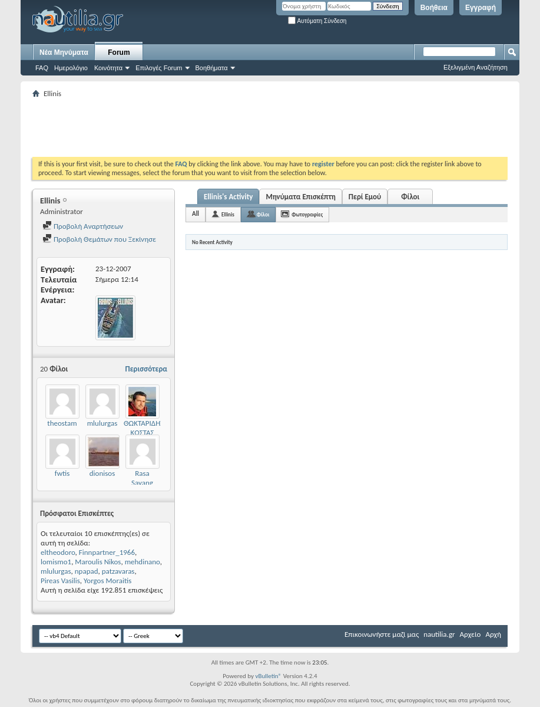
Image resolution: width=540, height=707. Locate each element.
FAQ (41, 67)
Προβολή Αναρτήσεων (82, 226)
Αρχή (493, 634)
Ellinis (227, 214)
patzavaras (118, 571)
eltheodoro (58, 552)
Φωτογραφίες (307, 214)
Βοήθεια (434, 8)
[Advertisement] (246, 127)
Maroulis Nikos (98, 561)
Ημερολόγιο (71, 67)
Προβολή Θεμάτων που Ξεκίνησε (99, 239)
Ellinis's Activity (228, 196)
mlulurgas (102, 423)
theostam (62, 423)
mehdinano (142, 561)
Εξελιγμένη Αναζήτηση (475, 67)
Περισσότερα (146, 368)
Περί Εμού (365, 196)
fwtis (62, 473)
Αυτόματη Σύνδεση (317, 21)
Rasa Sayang (142, 478)
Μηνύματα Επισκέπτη (300, 196)
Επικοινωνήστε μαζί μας (381, 634)
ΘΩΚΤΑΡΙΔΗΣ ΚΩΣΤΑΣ (144, 428)
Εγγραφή (480, 8)
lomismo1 (56, 561)
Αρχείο (470, 634)
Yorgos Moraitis (107, 580)
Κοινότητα (108, 67)
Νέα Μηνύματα (63, 52)
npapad (86, 571)
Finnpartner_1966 (107, 552)
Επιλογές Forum (158, 67)
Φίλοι (410, 196)
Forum (119, 52)
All (195, 214)
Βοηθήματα (212, 67)
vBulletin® (268, 676)
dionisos (102, 473)
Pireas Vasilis (60, 580)
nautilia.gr (439, 634)
